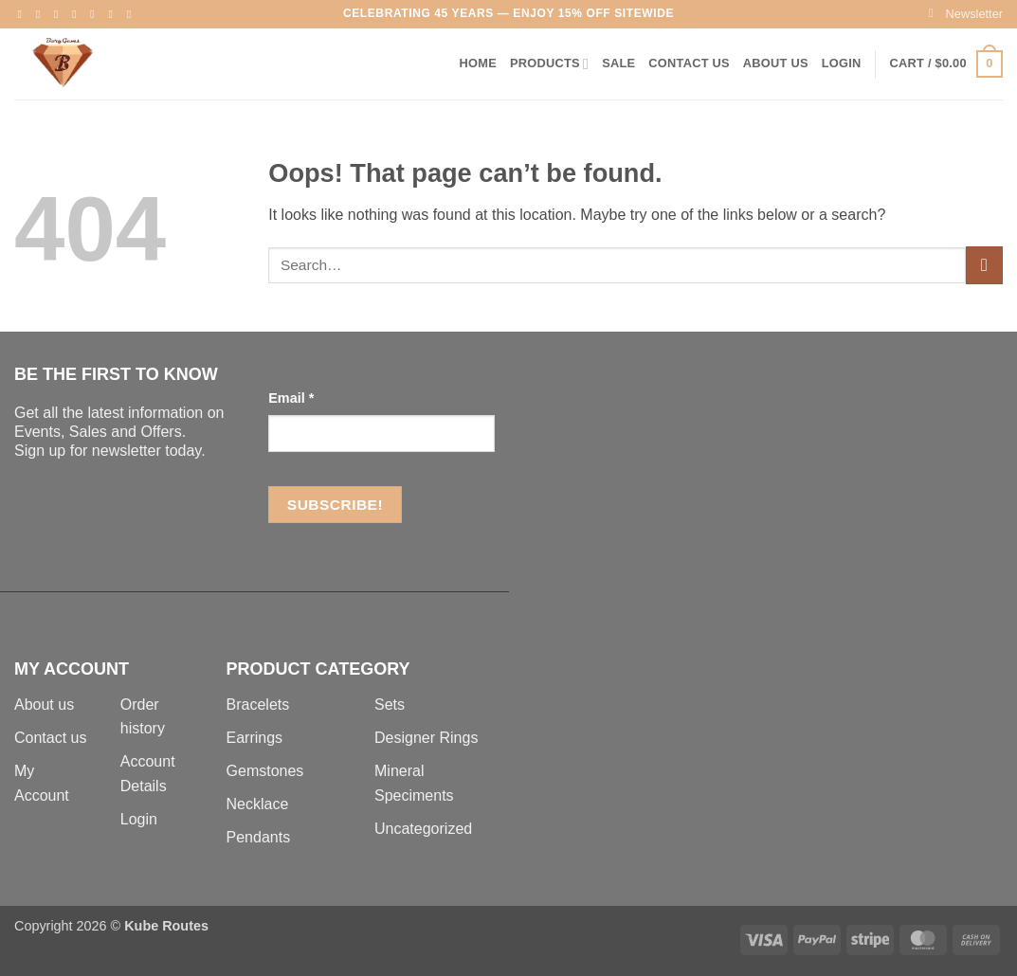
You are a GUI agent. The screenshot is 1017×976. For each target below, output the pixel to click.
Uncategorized (423, 829)
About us (44, 704)
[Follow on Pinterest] (95, 14)
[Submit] (984, 264)
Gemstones (265, 771)
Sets (389, 704)
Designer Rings (426, 738)
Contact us (50, 738)
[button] (966, 14)
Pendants (259, 837)
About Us (775, 63)
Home (478, 63)
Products (549, 64)
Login (138, 819)
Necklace (258, 804)
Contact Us (689, 63)
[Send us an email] (77, 14)
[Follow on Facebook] (23, 14)
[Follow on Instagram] (41, 14)
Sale (618, 63)
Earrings (255, 738)
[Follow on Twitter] (59, 14)
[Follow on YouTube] (132, 14)
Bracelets (258, 704)
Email (291, 398)
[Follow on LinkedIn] (114, 14)
